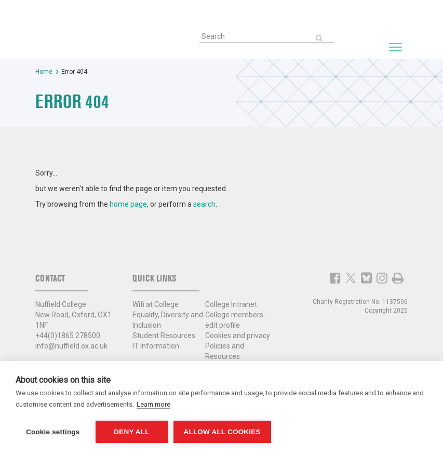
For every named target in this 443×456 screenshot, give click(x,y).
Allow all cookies (222, 432)
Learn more (153, 404)
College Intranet (231, 304)
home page (128, 204)
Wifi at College (155, 304)
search (204, 204)
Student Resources (163, 335)
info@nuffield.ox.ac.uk (71, 346)
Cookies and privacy (237, 335)
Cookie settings (53, 432)
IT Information (155, 346)
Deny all (131, 432)
